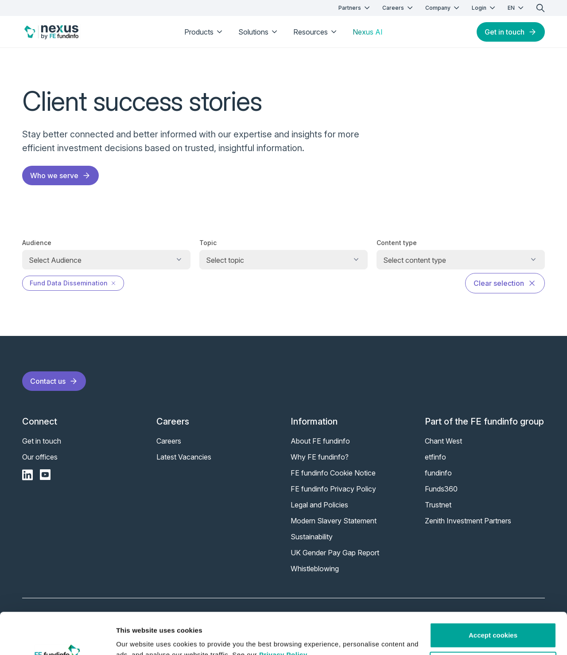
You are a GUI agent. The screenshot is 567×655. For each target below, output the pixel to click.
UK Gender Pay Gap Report (335, 552)
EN (516, 8)
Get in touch (511, 31)
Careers (398, 8)
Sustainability (312, 536)
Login (484, 8)
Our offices (40, 456)
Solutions (258, 31)
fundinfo (438, 472)
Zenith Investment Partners (468, 520)
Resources (315, 31)
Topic (208, 242)
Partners (355, 8)
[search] (540, 8)
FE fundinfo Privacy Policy (333, 488)
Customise (493, 622)
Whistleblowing (315, 568)
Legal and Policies (319, 504)
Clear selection (505, 283)
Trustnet (438, 504)
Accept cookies (493, 593)
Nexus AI (368, 31)
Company (443, 8)
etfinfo (435, 456)
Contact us (54, 381)
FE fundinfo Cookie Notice (333, 472)
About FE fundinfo (320, 441)
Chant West (443, 441)
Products (204, 31)
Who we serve (60, 175)
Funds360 (441, 488)
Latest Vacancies (183, 456)
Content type (397, 242)
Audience (36, 242)
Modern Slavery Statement (334, 520)
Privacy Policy (283, 613)
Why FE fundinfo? (320, 456)
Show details (136, 637)
